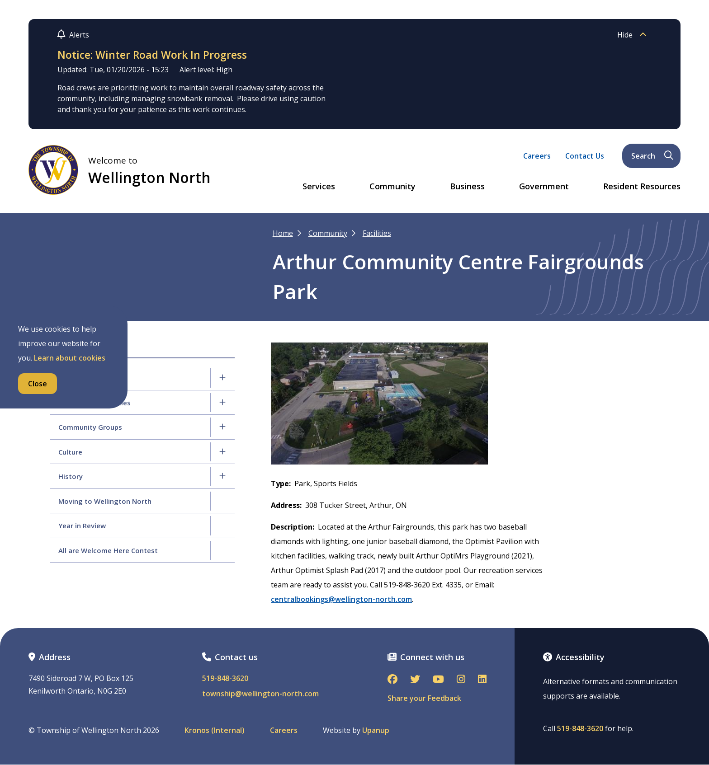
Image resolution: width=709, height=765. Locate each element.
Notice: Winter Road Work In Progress (152, 54)
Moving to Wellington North (104, 501)
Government (544, 187)
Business (467, 187)
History (70, 476)
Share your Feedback (424, 698)
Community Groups (90, 427)
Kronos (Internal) (214, 730)
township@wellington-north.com (260, 694)
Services (319, 187)
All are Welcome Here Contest (108, 550)
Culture (70, 451)
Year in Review (82, 525)
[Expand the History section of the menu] (222, 476)
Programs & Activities (94, 402)
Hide (634, 34)
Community (392, 187)
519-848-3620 (225, 678)
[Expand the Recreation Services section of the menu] (222, 377)
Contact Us (584, 156)
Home (283, 233)
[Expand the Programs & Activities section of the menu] (222, 402)
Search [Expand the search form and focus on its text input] (652, 156)
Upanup (375, 730)
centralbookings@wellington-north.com (341, 599)
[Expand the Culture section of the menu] (222, 451)
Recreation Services (90, 377)
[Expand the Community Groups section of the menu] (222, 427)
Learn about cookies (69, 358)
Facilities (377, 233)
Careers (537, 156)
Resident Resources (642, 187)
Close (37, 384)
